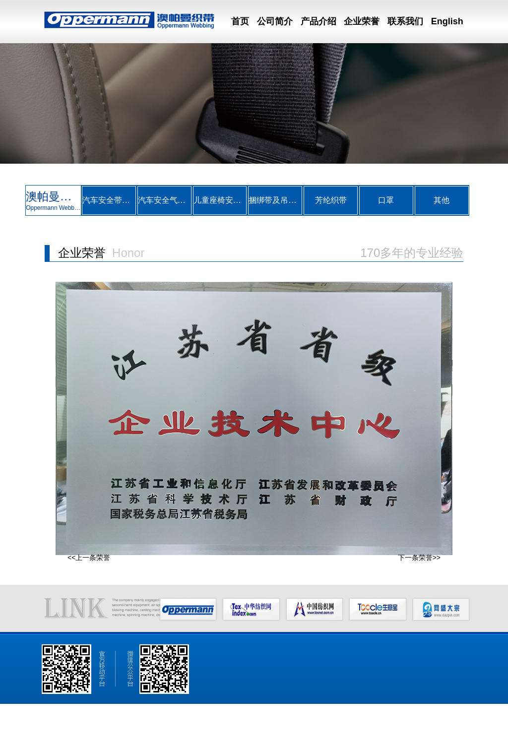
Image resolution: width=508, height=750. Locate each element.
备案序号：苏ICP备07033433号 (364, 742)
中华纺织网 (198, 742)
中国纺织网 (229, 742)
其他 (441, 200)
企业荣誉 (362, 21)
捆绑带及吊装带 (275, 200)
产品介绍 (318, 21)
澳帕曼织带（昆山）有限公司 (70, 742)
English (447, 21)
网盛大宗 (277, 742)
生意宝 (254, 742)
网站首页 (43, 727)
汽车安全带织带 (108, 200)
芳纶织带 (331, 200)
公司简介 (275, 21)
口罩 (386, 200)
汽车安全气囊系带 (164, 200)
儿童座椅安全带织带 (220, 200)
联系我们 (405, 21)
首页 (240, 21)
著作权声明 (305, 742)
